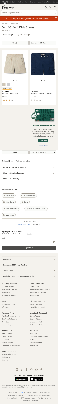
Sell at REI (5, 339)
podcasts (41, 369)
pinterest (31, 369)
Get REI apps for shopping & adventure (29, 375)
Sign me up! (29, 248)
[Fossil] (4, 84)
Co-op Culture (7, 336)
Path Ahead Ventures (37, 325)
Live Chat (5, 360)
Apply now (43, 140)
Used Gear (5, 322)
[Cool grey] (8, 84)
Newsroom (34, 339)
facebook (26, 369)
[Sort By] (43, 43)
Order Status (34, 286)
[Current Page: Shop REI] (5, 2)
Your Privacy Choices (29, 392)
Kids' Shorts (14, 23)
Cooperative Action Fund (39, 336)
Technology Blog (36, 342)
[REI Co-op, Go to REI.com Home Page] (4, 7)
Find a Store (6, 357)
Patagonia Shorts (28, 195)
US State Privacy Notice (15, 395)
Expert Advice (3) (23, 35)
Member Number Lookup (11, 316)
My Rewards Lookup (9, 289)
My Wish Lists (6, 292)
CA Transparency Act (28, 398)
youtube (36, 369)
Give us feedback (24, 224)
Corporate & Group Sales (11, 345)
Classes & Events (36, 319)
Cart (50, 7)
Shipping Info (35, 295)
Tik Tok (21, 369)
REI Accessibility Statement (29, 400)
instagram (16, 369)
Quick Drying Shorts (11, 208)
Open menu (54, 7)
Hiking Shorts (8, 202)
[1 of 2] (13, 80)
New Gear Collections (9, 319)
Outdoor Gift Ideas (8, 304)
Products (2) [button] (8, 35)
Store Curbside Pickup (38, 292)
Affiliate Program (8, 342)
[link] (14, 66)
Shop (11, 7)
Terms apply (43, 145)
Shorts (24, 202)
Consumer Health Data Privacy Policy (38, 395)
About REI (33, 333)
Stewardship (34, 345)
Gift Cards (5, 307)
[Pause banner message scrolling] (55, 18)
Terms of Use (12, 392)
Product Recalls (13, 398)
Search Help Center (9, 354)
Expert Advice (35, 316)
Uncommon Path (36, 322)
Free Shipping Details (37, 307)
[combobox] (29, 12)
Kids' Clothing (5, 23)
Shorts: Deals (8, 195)
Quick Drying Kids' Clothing (36, 208)
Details (29, 234)
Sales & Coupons (36, 304)
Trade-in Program (8, 325)
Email (3, 238)
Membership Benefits (9, 295)
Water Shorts (8, 215)
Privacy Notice (45, 392)
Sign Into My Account (10, 286)
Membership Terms (44, 398)
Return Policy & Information (40, 289)
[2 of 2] (16, 80)
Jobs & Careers (7, 333)
